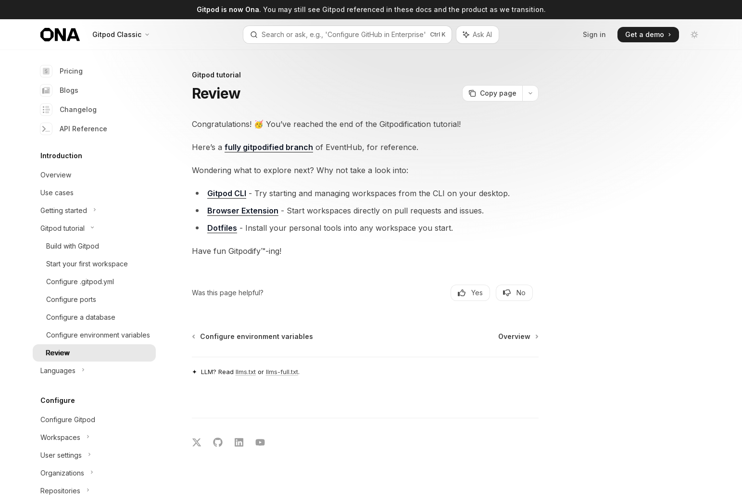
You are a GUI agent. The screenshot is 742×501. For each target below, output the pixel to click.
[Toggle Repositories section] (94, 491)
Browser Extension (242, 210)
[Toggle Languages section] (94, 370)
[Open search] (347, 34)
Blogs (59, 90)
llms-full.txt (282, 372)
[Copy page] (492, 93)
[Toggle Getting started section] (94, 210)
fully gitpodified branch (269, 147)
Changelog (68, 109)
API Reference (73, 129)
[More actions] (530, 93)
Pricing (61, 71)
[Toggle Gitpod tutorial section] (94, 228)
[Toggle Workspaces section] (94, 437)
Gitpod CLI (226, 193)
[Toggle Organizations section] (94, 473)
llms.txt (246, 372)
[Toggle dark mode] (694, 34)
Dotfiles (222, 228)
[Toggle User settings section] (94, 455)
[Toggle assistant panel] (477, 34)
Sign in (594, 34)
